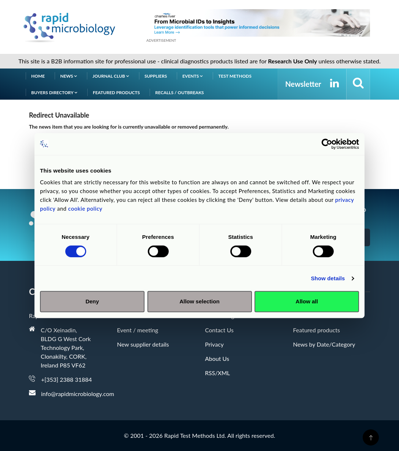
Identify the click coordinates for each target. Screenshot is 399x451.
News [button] (68, 76)
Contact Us (219, 329)
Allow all (307, 301)
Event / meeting (137, 329)
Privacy (214, 344)
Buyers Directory (54, 92)
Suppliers (155, 76)
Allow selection (199, 301)
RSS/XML (217, 372)
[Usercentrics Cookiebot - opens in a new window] (327, 143)
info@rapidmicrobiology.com (77, 393)
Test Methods (235, 76)
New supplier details (143, 344)
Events (192, 76)
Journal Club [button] (110, 76)
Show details (328, 278)
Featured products (116, 92)
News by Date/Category (324, 344)
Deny (92, 301)
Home (38, 76)
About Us (217, 358)
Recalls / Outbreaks (179, 92)
